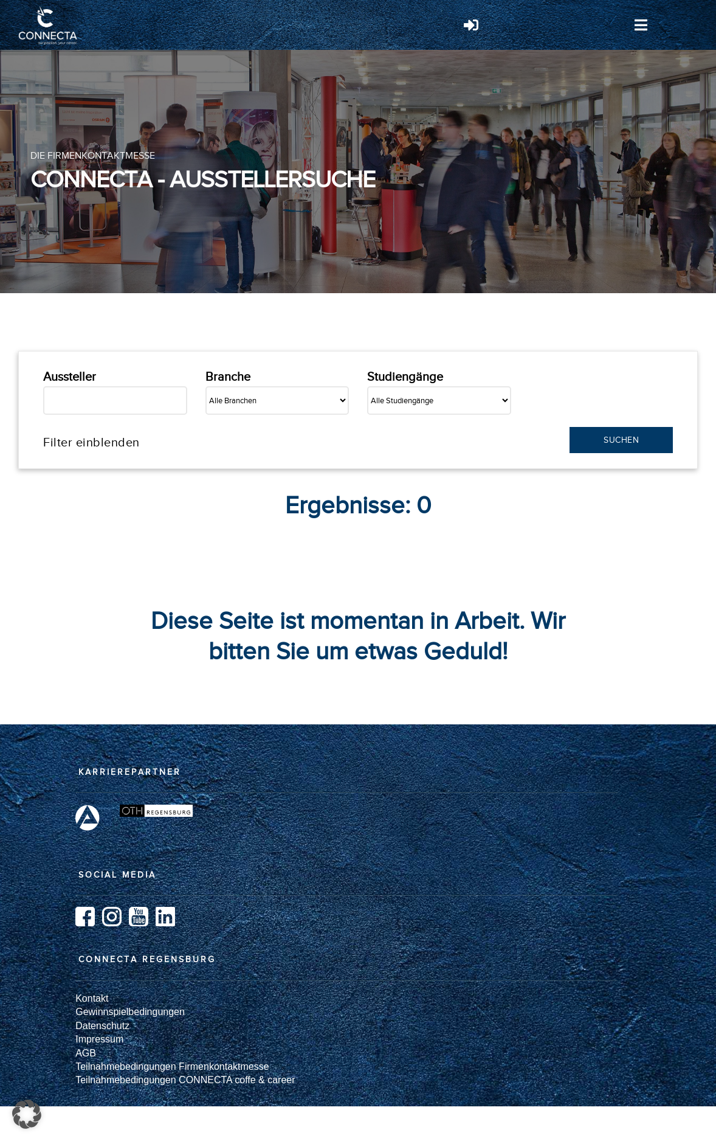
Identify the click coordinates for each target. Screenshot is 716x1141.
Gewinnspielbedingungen (130, 1012)
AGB (85, 1053)
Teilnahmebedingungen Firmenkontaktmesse (172, 1066)
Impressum (99, 1039)
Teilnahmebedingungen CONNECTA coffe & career (185, 1080)
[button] (26, 1114)
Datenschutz (102, 1026)
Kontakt (91, 998)
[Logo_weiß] (48, 10)
